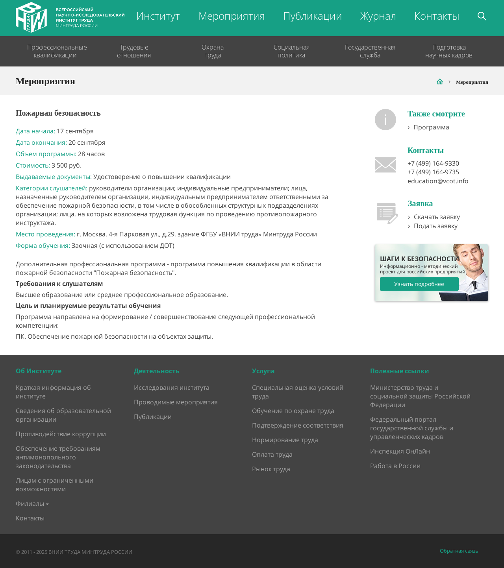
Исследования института (171, 387)
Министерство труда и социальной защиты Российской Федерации (420, 396)
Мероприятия (231, 16)
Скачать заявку (437, 216)
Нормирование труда (285, 439)
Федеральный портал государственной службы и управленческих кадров (411, 428)
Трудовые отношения (134, 51)
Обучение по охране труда (293, 410)
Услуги (263, 371)
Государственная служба (370, 51)
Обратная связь (459, 550)
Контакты (437, 16)
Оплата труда (272, 454)
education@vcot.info (438, 181)
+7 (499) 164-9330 (433, 163)
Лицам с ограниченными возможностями (54, 484)
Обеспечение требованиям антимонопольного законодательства (58, 457)
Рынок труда (271, 469)
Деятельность (157, 371)
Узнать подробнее (419, 284)
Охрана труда (213, 51)
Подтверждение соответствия (297, 425)
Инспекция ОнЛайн (400, 451)
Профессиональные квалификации (55, 51)
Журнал (378, 16)
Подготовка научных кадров (448, 51)
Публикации (312, 16)
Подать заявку (436, 225)
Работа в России (395, 465)
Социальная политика (291, 51)
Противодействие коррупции (61, 434)
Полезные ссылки (399, 371)
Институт (158, 16)
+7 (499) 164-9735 (433, 172)
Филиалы (30, 503)
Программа (431, 127)
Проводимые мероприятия (176, 402)
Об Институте (38, 371)
